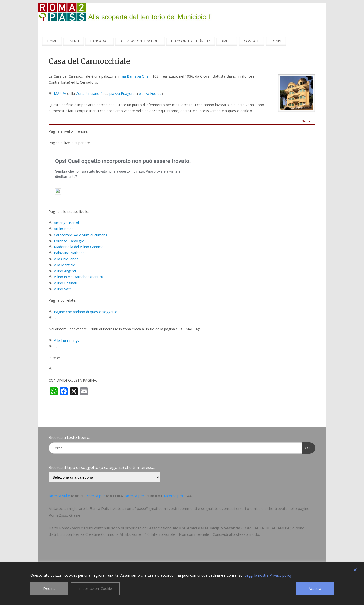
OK (306, 447)
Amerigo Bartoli (67, 222)
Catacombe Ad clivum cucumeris (80, 234)
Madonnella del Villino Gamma (78, 246)
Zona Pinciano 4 (89, 93)
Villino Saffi (63, 289)
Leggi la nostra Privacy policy (268, 575)
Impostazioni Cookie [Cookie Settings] (95, 588)
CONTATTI (251, 41)
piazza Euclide (150, 93)
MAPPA (60, 93)
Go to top (308, 121)
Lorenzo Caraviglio (69, 241)
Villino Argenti (65, 271)
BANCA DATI (99, 41)
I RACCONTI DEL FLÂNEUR (190, 41)
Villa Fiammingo (67, 340)
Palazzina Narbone (69, 252)
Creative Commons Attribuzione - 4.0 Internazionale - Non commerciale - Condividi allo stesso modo (172, 534)
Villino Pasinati (65, 283)
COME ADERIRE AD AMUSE (266, 527)
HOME (52, 41)
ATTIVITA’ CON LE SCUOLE (140, 41)
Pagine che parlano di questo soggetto (85, 311)
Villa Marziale (64, 265)
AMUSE (226, 41)
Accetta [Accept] (315, 588)
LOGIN (276, 41)
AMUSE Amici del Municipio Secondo (206, 527)
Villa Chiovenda (66, 259)
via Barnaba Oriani (136, 76)
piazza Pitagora (122, 93)
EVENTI (74, 41)
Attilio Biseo (64, 228)
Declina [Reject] (49, 588)
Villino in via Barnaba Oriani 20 (78, 276)
